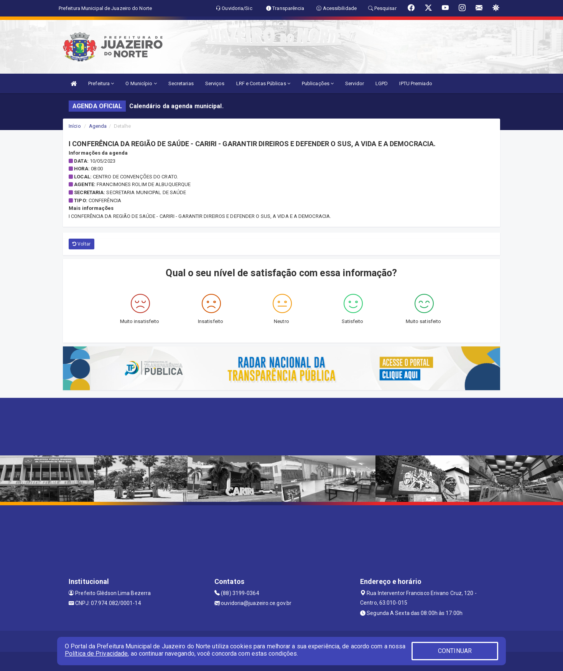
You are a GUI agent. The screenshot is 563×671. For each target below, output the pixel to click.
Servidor (354, 83)
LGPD (381, 83)
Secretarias (181, 83)
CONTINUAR (455, 651)
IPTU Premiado (415, 83)
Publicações (318, 83)
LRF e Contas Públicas (263, 83)
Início (75, 126)
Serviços (215, 83)
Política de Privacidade (96, 653)
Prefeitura (101, 83)
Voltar (81, 244)
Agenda (98, 126)
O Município (140, 83)
